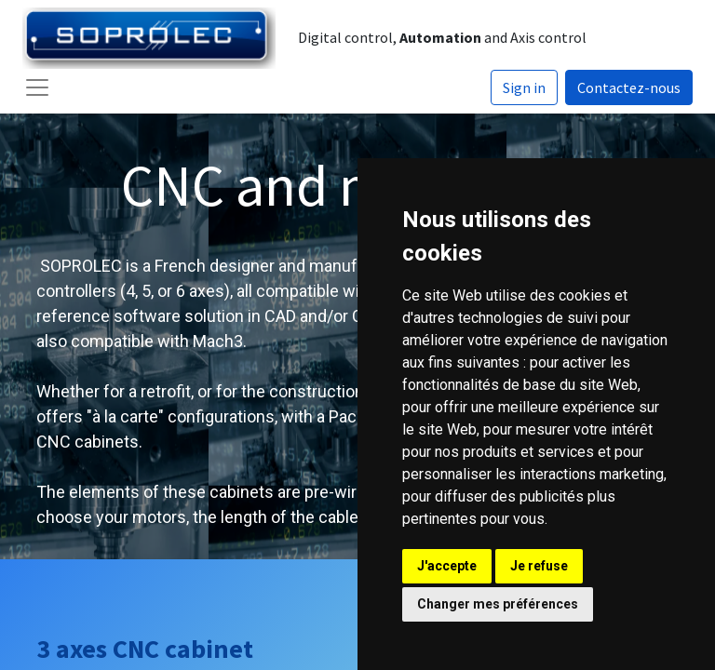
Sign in (524, 87)
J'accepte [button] (447, 565)
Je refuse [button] (539, 565)
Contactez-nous (629, 87)
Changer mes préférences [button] (497, 603)
